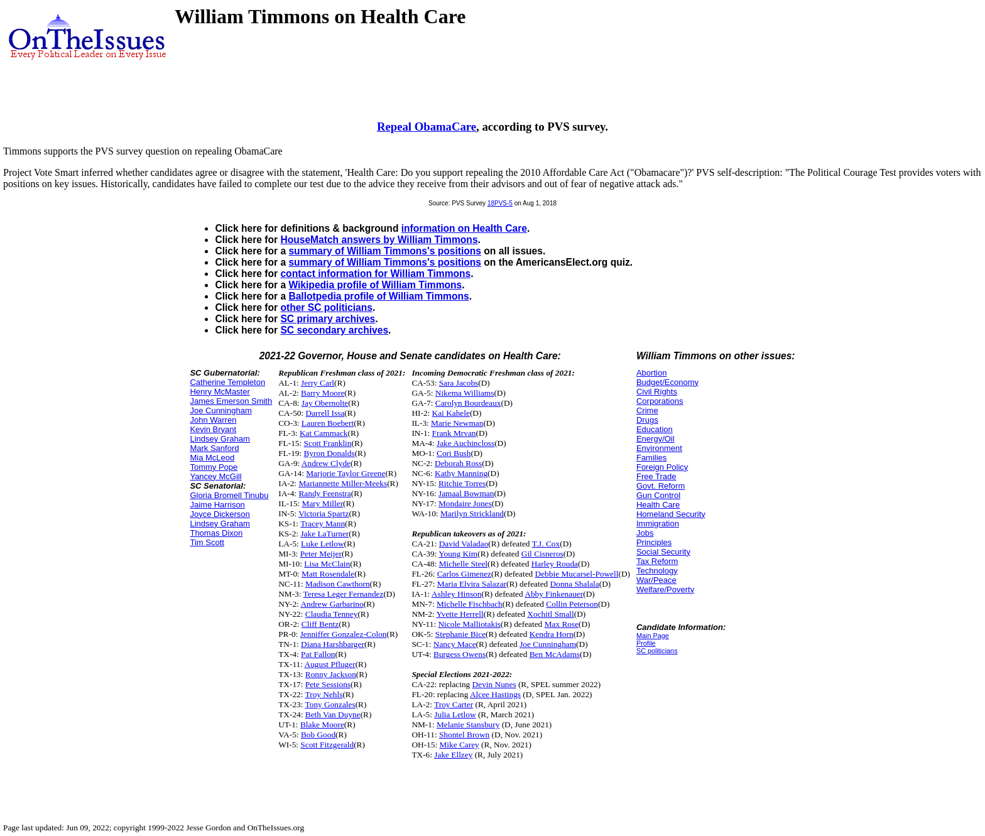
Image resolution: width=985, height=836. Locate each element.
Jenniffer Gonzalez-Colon (343, 634)
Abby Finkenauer (554, 594)
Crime (647, 410)
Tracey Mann (322, 523)
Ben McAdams (555, 654)
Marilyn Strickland (472, 513)
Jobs (644, 533)
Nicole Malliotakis (469, 624)
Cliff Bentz (320, 624)
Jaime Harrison (217, 504)
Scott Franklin (328, 443)
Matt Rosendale (328, 573)
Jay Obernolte (325, 403)
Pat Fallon (318, 654)
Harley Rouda (554, 563)
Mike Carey (459, 744)
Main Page (652, 635)
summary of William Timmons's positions (384, 251)
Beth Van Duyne (333, 714)
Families (651, 457)
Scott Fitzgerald (327, 744)
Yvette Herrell (460, 614)
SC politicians (657, 650)
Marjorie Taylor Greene (345, 473)
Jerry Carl (317, 383)
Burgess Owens (459, 654)
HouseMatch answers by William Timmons (378, 239)
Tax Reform (657, 561)
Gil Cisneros (542, 553)
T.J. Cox (546, 543)
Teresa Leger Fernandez (343, 594)
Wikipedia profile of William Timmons (375, 285)
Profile (646, 643)
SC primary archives (327, 318)
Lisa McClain (327, 563)
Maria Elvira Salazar (471, 584)
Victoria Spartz (323, 513)
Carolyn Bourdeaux (468, 403)
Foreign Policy (662, 467)
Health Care (658, 504)
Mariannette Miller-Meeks (342, 483)
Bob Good (318, 734)
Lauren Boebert (328, 423)
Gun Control (658, 495)
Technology (657, 570)
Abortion (651, 372)
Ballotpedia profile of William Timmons (378, 296)
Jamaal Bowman (466, 493)
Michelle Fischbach (470, 604)
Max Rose (562, 624)
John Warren (213, 420)
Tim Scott (207, 542)
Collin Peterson (572, 604)
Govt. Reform (660, 486)
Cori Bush (454, 453)
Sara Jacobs (459, 383)
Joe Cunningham (220, 410)
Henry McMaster (219, 391)
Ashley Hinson (457, 594)
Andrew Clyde (326, 463)
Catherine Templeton (227, 382)
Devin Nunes (494, 684)
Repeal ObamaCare (426, 126)
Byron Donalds (329, 453)
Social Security (663, 551)
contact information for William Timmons (375, 273)
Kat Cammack (324, 433)
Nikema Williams (464, 393)
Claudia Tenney (331, 614)
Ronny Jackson (330, 674)
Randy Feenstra (324, 493)
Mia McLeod (212, 457)
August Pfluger (330, 664)
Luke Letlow (322, 543)
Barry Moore (322, 393)
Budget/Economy (667, 382)
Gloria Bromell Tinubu (229, 495)
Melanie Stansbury (468, 724)
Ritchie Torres (462, 483)
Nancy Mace (454, 644)
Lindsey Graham (219, 438)
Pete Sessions (328, 684)
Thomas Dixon (216, 533)
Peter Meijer (321, 553)
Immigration (657, 523)
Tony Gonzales (330, 704)
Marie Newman (457, 423)
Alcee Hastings (495, 694)
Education (654, 429)
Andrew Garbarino (331, 604)
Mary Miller (323, 503)
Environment (659, 448)
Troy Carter (453, 704)
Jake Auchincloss (465, 443)
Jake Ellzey (453, 754)
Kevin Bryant (213, 429)
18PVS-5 (500, 203)
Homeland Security (670, 514)
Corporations (659, 401)
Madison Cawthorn (337, 584)
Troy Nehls (324, 694)
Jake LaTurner (324, 533)
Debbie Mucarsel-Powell (577, 573)
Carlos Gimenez (464, 573)
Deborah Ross (458, 463)
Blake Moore (322, 724)
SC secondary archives (334, 330)
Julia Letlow (455, 714)
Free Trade (656, 476)
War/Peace (656, 580)
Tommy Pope (213, 467)
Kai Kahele (451, 413)
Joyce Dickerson (219, 514)
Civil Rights (656, 391)
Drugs (647, 420)
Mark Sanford (214, 448)
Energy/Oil (655, 438)
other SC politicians (326, 307)
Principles (654, 542)
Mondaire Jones (465, 503)
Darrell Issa (325, 413)
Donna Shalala (574, 584)
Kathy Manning (461, 473)
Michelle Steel (463, 563)
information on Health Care (464, 228)
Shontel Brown (464, 734)
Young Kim (457, 553)
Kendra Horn (552, 634)
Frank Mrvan (454, 433)
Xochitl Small (550, 614)
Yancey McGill (215, 476)
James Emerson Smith (231, 401)
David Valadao (464, 543)
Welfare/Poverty (665, 589)
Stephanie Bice (460, 634)
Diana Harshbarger (332, 644)
